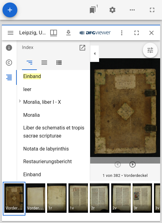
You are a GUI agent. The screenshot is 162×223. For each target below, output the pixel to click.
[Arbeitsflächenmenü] (112, 9)
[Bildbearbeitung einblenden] (150, 50)
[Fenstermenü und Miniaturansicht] (53, 32)
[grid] (81, 201)
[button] (14, 198)
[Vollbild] (152, 9)
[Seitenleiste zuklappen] (95, 53)
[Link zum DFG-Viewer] (95, 33)
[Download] (68, 32)
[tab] (9, 47)
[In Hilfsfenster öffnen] (82, 47)
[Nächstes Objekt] (132, 164)
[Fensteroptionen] (121, 32)
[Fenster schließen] (151, 32)
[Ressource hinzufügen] (9, 9)
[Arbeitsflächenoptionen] (132, 9)
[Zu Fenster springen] (92, 9)
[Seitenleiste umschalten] (10, 32)
